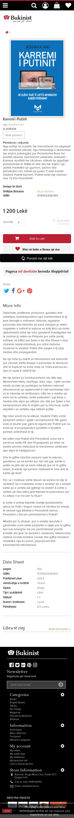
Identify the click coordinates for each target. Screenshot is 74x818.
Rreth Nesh (16, 730)
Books (13, 699)
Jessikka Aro (16, 124)
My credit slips (17, 754)
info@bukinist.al (30, 786)
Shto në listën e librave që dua (40, 249)
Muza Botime (45, 191)
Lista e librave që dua (21, 764)
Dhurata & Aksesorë (21, 716)
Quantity (8, 222)
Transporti (15, 736)
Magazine (15, 712)
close (7, 810)
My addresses (17, 757)
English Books (17, 702)
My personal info (18, 760)
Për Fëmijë (15, 709)
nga (5, 124)
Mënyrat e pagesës (20, 740)
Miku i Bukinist (18, 733)
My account (20, 746)
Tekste (13, 706)
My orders (15, 750)
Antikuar (14, 719)
